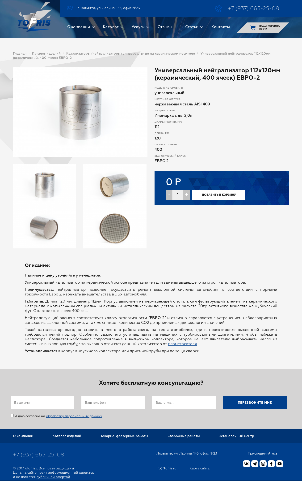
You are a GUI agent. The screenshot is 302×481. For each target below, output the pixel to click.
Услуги (138, 27)
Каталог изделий (46, 53)
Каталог (111, 27)
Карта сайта (200, 468)
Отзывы (165, 27)
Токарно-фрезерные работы (124, 436)
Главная (19, 53)
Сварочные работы (184, 436)
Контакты (220, 27)
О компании (78, 27)
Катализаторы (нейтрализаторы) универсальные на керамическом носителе (130, 53)
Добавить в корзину (219, 195)
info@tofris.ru (165, 468)
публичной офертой (53, 477)
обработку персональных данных (74, 416)
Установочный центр (236, 436)
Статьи (191, 27)
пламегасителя (182, 344)
